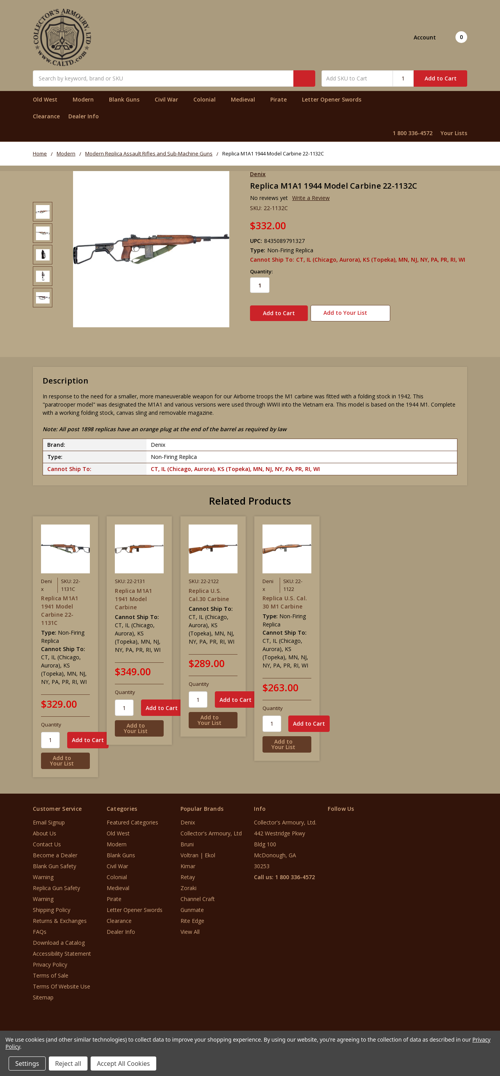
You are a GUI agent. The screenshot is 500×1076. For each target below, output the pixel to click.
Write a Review (311, 198)
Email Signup (49, 818)
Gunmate (192, 906)
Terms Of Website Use (61, 982)
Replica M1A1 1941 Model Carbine (133, 595)
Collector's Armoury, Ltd (211, 829)
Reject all (68, 1063)
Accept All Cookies (123, 1063)
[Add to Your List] (65, 757)
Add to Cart (441, 78)
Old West (48, 99)
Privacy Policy (50, 960)
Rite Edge (192, 917)
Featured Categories (132, 818)
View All (190, 927)
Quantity (51, 720)
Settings (27, 1063)
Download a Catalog (59, 938)
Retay (187, 873)
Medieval (246, 99)
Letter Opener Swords (335, 99)
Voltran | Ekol (197, 851)
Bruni (187, 840)
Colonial (207, 99)
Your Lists (454, 133)
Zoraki (188, 884)
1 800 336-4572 (412, 133)
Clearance (46, 116)
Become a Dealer (55, 851)
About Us (44, 829)
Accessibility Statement (62, 949)
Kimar (187, 862)
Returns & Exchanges (60, 917)
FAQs (39, 927)
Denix (187, 818)
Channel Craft (197, 895)
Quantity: (261, 271)
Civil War (170, 99)
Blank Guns (127, 99)
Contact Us (47, 840)
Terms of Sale (50, 971)
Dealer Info (83, 116)
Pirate (281, 99)
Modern (86, 99)
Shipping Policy (51, 906)
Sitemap (43, 993)
